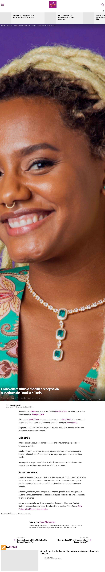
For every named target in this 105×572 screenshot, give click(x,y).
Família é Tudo (61, 411)
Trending (3, 547)
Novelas (13, 547)
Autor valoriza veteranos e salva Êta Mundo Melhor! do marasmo (23, 16)
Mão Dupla (66, 419)
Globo (33, 411)
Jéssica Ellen (71, 423)
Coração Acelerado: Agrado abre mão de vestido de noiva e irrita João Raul (69, 552)
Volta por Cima (38, 414)
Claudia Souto (33, 419)
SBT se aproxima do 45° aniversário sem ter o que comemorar (66, 17)
